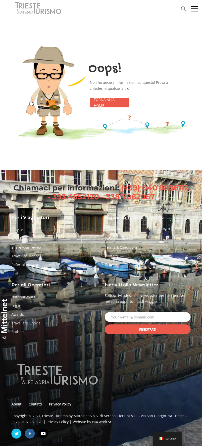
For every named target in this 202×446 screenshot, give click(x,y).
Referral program (25, 264)
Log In (16, 305)
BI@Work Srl (102, 421)
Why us (17, 229)
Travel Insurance (25, 256)
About (110, 229)
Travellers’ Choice (26, 323)
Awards (17, 314)
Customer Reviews (120, 238)
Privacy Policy (60, 404)
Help (108, 264)
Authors (18, 331)
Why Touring (22, 238)
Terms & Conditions (121, 247)
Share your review (26, 247)
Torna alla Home (104, 103)
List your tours (23, 297)
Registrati (147, 329)
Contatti (111, 256)
